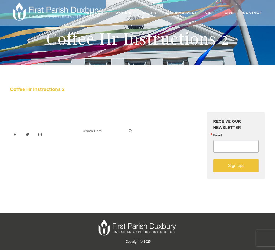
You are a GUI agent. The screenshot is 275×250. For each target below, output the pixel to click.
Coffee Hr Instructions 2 (37, 89)
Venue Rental (155, 128)
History (149, 140)
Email (217, 135)
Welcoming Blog (93, 154)
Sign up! (236, 165)
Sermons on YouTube (162, 152)
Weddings (152, 134)
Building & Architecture (163, 146)
